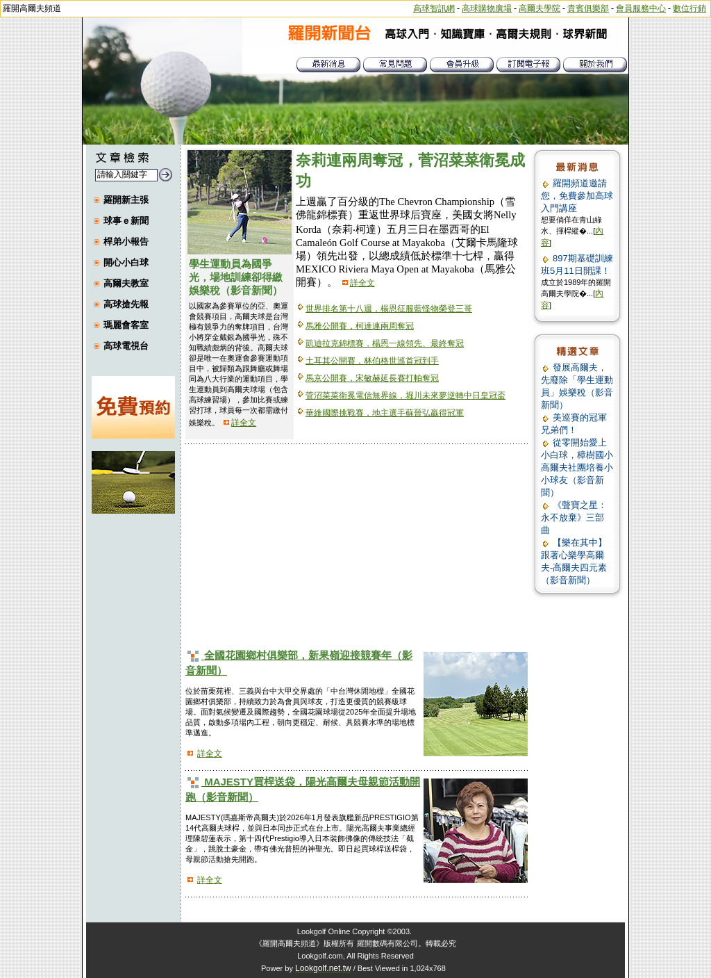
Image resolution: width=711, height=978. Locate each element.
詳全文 (243, 422)
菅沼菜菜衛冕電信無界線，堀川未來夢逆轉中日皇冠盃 (405, 395)
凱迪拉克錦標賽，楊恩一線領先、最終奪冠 (385, 343)
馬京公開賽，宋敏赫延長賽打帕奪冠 (372, 378)
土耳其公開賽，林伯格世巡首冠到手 (372, 361)
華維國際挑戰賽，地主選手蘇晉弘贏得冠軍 (385, 413)
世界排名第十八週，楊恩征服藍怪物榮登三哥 (389, 308)
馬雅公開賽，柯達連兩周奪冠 (360, 326)
